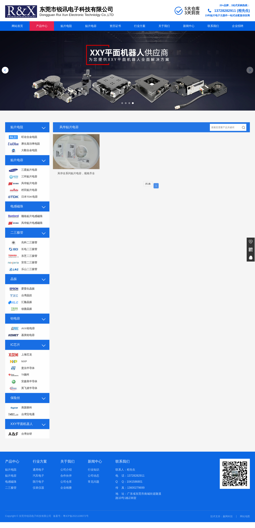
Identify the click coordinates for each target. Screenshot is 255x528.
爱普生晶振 (21, 296)
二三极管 (16, 239)
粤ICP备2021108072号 (75, 521)
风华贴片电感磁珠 (26, 229)
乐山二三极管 (23, 277)
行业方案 (139, 25)
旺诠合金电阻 (23, 142)
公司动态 (93, 481)
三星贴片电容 (23, 175)
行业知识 (93, 475)
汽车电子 (38, 481)
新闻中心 (188, 25)
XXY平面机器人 (21, 434)
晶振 (13, 286)
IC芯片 (15, 353)
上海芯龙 (20, 363)
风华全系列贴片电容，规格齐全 (76, 177)
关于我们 (164, 25)
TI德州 (19, 384)
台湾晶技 (20, 303)
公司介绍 (66, 475)
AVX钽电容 (21, 337)
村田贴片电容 (23, 196)
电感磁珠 (16, 212)
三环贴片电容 (23, 182)
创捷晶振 (20, 317)
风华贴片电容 (23, 189)
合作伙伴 (66, 481)
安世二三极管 (23, 270)
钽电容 (15, 326)
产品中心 (41, 25)
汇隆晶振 (20, 310)
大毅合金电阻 (23, 156)
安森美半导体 (23, 391)
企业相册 (66, 493)
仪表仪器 (38, 493)
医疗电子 (38, 487)
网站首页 (17, 25)
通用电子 (38, 475)
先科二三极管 (23, 249)
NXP (17, 370)
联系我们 (213, 25)
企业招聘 (237, 25)
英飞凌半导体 (23, 398)
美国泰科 (20, 418)
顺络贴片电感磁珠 (26, 222)
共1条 (148, 188)
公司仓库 (66, 487)
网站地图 (245, 522)
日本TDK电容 (23, 203)
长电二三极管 (23, 256)
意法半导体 (21, 377)
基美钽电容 (21, 344)
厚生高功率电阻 (24, 149)
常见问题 (93, 487)
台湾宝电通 (21, 424)
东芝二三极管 (23, 263)
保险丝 (15, 407)
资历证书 (115, 25)
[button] (122, 103)
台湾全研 (20, 444)
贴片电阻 (66, 25)
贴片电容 (91, 25)
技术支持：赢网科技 (221, 522)
